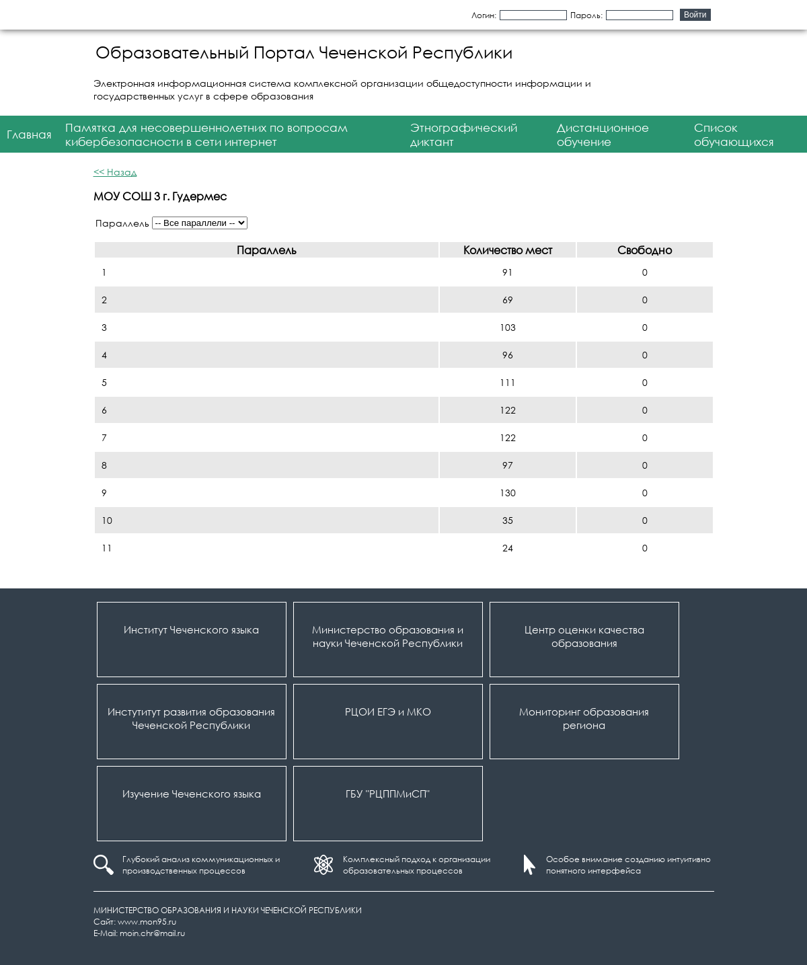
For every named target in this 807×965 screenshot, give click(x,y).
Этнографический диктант (463, 134)
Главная (29, 134)
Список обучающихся (734, 134)
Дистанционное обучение (603, 134)
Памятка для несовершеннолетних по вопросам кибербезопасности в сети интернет (206, 134)
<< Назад (115, 171)
